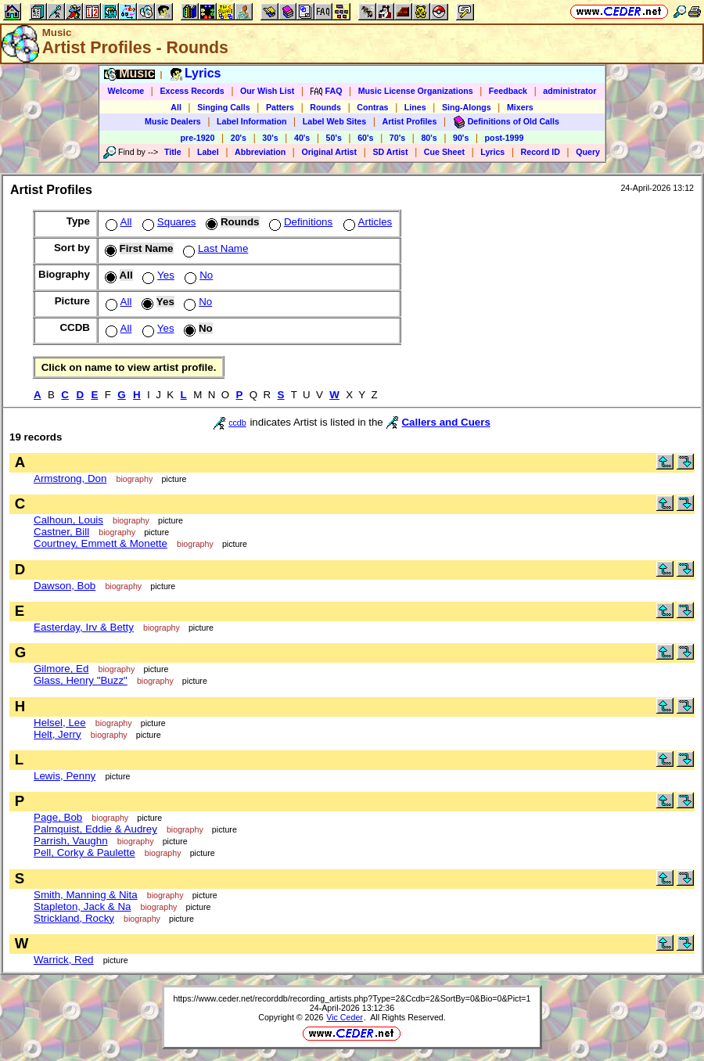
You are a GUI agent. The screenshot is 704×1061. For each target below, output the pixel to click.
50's (334, 137)
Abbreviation (260, 151)
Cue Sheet (444, 151)
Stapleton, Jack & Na (82, 906)
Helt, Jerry (57, 734)
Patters (280, 107)
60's (365, 137)
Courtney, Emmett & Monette (100, 543)
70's (397, 137)
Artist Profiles (410, 121)
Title (172, 151)
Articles (366, 222)
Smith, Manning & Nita (86, 895)
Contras (372, 107)
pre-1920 (198, 137)
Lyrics (492, 151)
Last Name (214, 248)
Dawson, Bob (64, 586)
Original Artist (329, 151)
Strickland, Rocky (74, 918)
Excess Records (192, 90)
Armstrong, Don (70, 478)
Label (208, 151)
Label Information (251, 121)
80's (428, 137)
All (176, 107)
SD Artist (390, 151)
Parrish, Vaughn (71, 841)
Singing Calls (223, 107)
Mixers (520, 107)
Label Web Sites (335, 121)
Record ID (540, 151)
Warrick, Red (64, 960)
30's (270, 137)
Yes (156, 275)
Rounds (325, 107)
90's (461, 137)
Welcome (126, 90)
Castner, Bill (61, 532)
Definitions (299, 222)
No (197, 275)
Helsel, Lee (60, 722)
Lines (415, 107)
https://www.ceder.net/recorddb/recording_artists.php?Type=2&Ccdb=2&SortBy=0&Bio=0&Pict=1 (351, 998)
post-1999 (504, 137)
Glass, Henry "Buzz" (81, 680)
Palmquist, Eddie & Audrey (95, 829)
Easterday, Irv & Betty (84, 627)
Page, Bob (58, 817)
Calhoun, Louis (68, 520)
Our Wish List (267, 90)
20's (238, 137)
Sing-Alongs (466, 107)
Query (588, 151)
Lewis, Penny (64, 776)
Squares (167, 222)
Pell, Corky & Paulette (84, 852)
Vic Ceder (344, 1017)
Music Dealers (173, 121)
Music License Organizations (415, 90)
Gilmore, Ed (61, 668)
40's (302, 137)
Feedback (508, 90)
